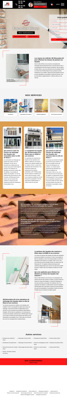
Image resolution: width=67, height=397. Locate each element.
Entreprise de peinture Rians (56, 342)
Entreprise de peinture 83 (55, 392)
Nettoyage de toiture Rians (24, 338)
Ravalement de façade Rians (9, 342)
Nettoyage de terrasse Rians (25, 342)
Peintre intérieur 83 (33, 391)
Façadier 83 (11, 391)
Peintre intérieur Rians (55, 338)
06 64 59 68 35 (21, 6)
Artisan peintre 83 (54, 391)
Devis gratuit (33, 36)
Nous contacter (19, 36)
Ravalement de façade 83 (21, 391)
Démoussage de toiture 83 (26, 392)
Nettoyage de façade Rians (40, 338)
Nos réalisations (26, 33)
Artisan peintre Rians (54, 347)
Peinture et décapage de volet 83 (27, 394)
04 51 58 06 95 (21, 2)
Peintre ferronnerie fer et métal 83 (41, 392)
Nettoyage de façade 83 (43, 391)
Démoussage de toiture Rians (25, 347)
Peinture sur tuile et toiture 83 (13, 392)
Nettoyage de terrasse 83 (41, 394)
